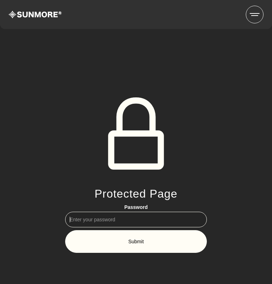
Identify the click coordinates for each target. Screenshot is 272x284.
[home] (35, 15)
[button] (255, 14)
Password (136, 207)
